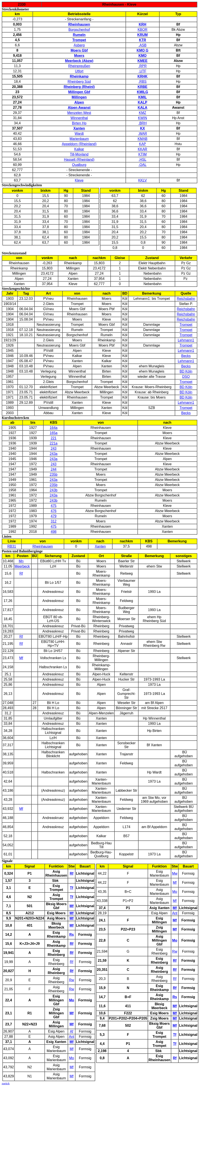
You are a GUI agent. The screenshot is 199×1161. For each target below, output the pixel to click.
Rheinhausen (43, 546)
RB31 (11, 546)
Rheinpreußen (79, 66)
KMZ (142, 113)
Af (71, 1031)
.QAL (142, 165)
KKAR (142, 149)
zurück (6, 1083)
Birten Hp (79, 123)
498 (54, 531)
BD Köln (185, 371)
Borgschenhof (79, 29)
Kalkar (79, 149)
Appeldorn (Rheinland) (79, 144)
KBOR (142, 29)
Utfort (79, 71)
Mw (174, 873)
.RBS (143, 81)
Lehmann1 (186, 340)
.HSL (143, 159)
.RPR (142, 66)
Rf (21, 573)
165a (53, 433)
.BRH (142, 123)
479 (54, 516)
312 (54, 521)
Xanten (100, 546)
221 (54, 438)
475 (54, 506)
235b (53, 474)
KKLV (142, 180)
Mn (21, 561)
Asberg (79, 45)
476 (54, 511)
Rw (71, 980)
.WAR (142, 133)
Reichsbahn (186, 298)
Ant (71, 1036)
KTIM (142, 154)
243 (54, 448)
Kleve (79, 180)
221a (53, 443)
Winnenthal (79, 118)
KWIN (142, 118)
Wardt (79, 133)
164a (53, 428)
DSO (186, 376)
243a (53, 454)
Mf (21, 658)
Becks (186, 356)
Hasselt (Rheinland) (79, 159)
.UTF (143, 71)
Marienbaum (79, 139)
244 (54, 469)
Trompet (185, 324)
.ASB (142, 45)
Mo (71, 1058)
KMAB (142, 139)
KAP (142, 144)
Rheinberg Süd (79, 81)
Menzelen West (79, 113)
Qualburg (79, 165)
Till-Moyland (79, 154)
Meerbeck (22, 566)
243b (53, 490)
